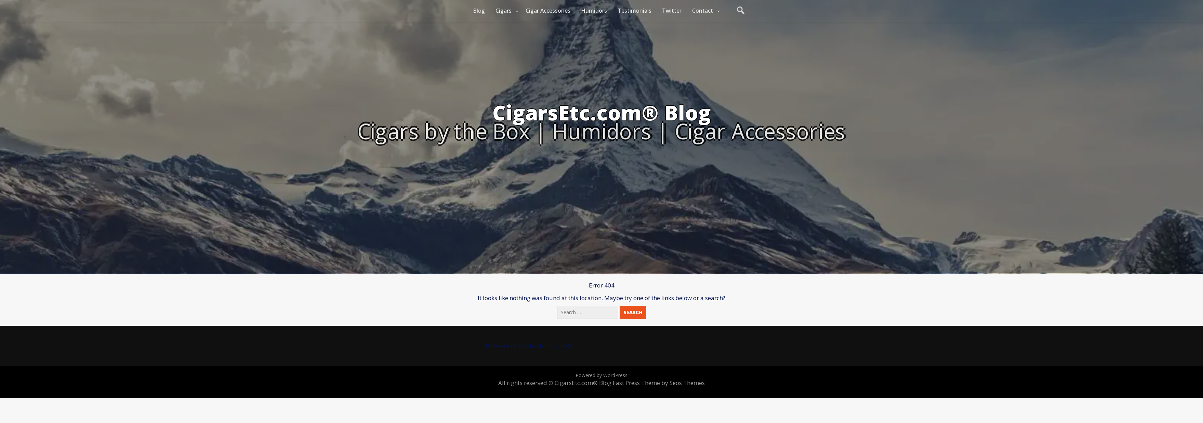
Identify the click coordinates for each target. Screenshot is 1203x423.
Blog (479, 10)
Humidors (594, 10)
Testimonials (634, 10)
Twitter (672, 10)
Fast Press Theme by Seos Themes (659, 383)
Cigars (503, 10)
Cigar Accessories (548, 10)
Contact (702, 10)
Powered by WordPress (601, 375)
